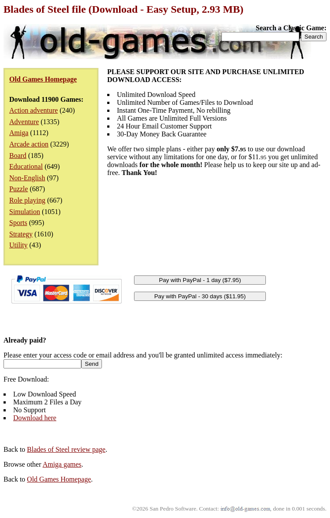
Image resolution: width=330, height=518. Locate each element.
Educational (26, 166)
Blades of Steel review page (66, 449)
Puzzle (18, 189)
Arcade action (28, 144)
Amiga (19, 132)
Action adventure (33, 110)
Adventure (24, 121)
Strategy (21, 234)
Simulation (24, 211)
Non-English (27, 178)
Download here (34, 418)
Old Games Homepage (59, 479)
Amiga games (62, 464)
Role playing (27, 200)
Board (17, 155)
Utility (18, 245)
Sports (18, 222)
